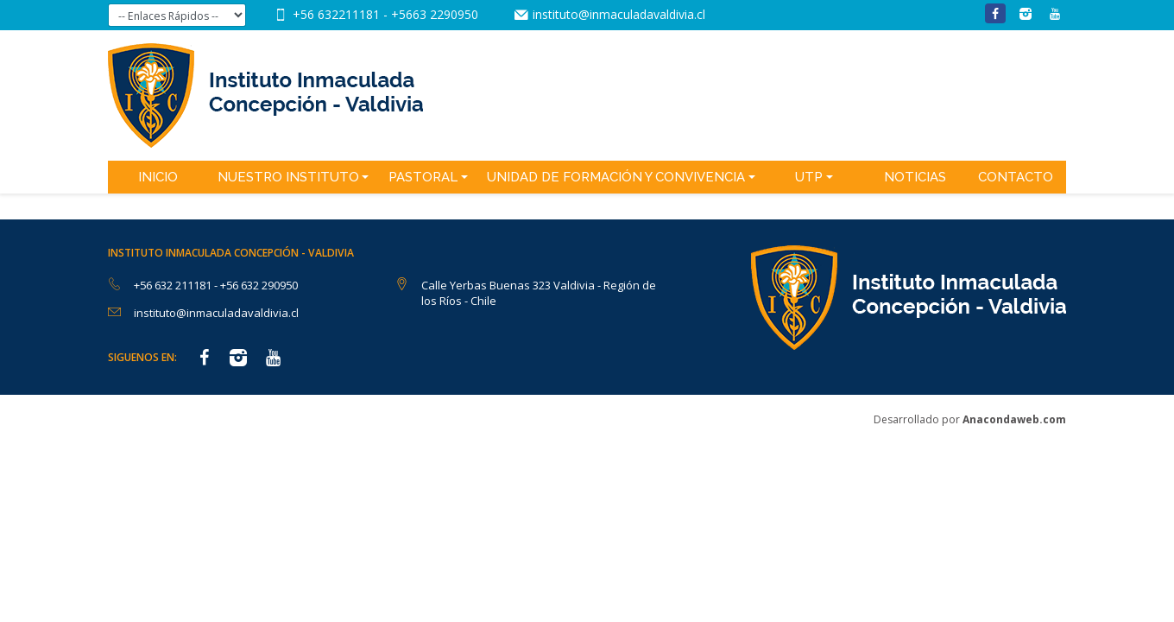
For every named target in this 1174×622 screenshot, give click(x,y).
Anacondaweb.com (1014, 419)
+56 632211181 (338, 14)
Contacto (1015, 177)
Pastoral (423, 177)
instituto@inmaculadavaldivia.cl (619, 14)
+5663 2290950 (434, 14)
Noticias (915, 177)
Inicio (158, 177)
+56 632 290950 (259, 285)
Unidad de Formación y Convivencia (616, 177)
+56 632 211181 (174, 285)
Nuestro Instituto (288, 177)
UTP (809, 177)
